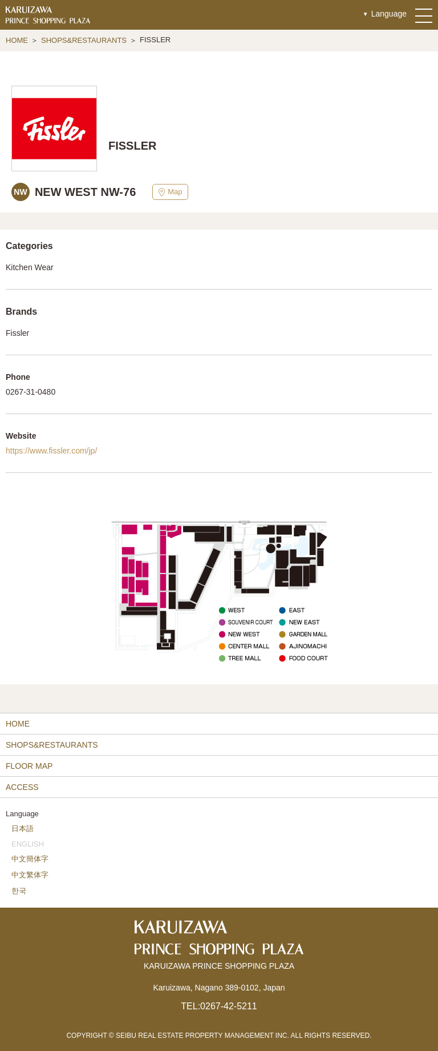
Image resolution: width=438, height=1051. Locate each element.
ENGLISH (27, 844)
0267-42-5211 (228, 1006)
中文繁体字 (29, 875)
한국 (18, 890)
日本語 (22, 828)
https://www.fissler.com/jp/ (51, 450)
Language (389, 13)
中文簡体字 (29, 859)
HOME (17, 40)
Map (170, 191)
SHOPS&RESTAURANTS (84, 40)
